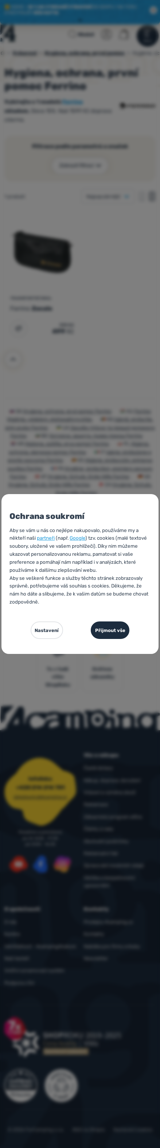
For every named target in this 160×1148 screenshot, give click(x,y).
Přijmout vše (110, 630)
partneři (46, 538)
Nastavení (47, 630)
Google (77, 538)
